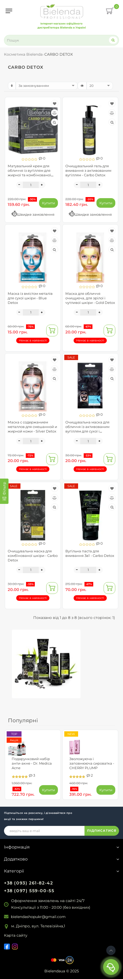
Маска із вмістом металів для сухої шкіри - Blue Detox (30, 298)
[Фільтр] (4, 491)
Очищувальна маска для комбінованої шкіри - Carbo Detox (33, 555)
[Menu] (9, 11)
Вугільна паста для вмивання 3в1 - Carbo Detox (89, 553)
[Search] (113, 40)
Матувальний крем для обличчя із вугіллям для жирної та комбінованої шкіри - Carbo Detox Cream (32, 173)
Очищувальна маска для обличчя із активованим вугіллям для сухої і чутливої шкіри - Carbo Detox (87, 431)
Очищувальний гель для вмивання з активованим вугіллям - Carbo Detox (88, 170)
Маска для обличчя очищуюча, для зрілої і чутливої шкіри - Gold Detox (90, 298)
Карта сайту (15, 935)
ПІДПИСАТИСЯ (101, 831)
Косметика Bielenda (23, 54)
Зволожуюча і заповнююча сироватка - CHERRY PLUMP (91, 763)
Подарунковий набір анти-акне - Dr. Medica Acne (32, 763)
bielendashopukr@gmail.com (38, 916)
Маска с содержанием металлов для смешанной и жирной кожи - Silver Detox (32, 426)
